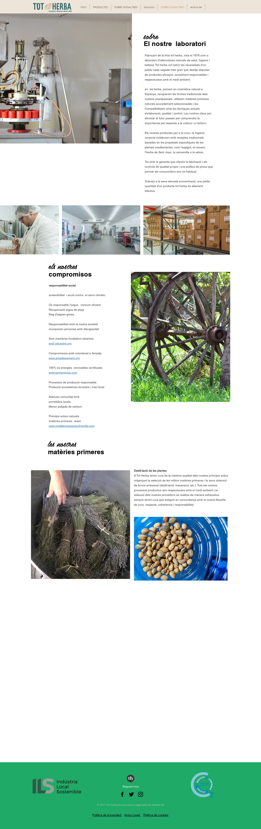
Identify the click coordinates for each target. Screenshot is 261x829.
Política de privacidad (107, 815)
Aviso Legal (132, 815)
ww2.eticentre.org (60, 343)
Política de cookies (156, 815)
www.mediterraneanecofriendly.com (72, 426)
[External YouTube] (131, 656)
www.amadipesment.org (64, 358)
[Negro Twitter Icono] (131, 794)
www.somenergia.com (63, 372)
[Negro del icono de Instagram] (140, 794)
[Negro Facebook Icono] (122, 794)
